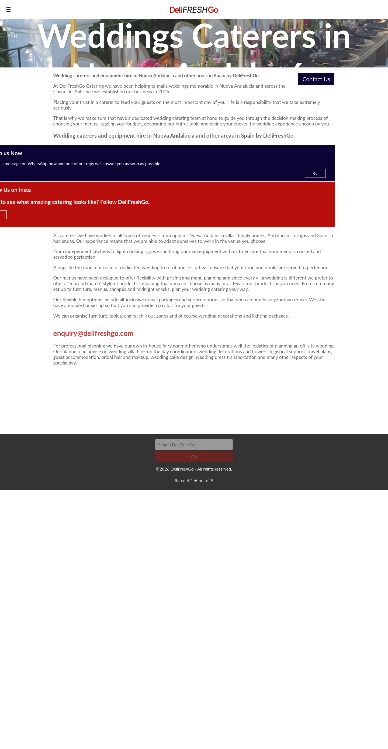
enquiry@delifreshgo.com (93, 333)
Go (315, 173)
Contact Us (316, 79)
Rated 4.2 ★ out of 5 (194, 480)
